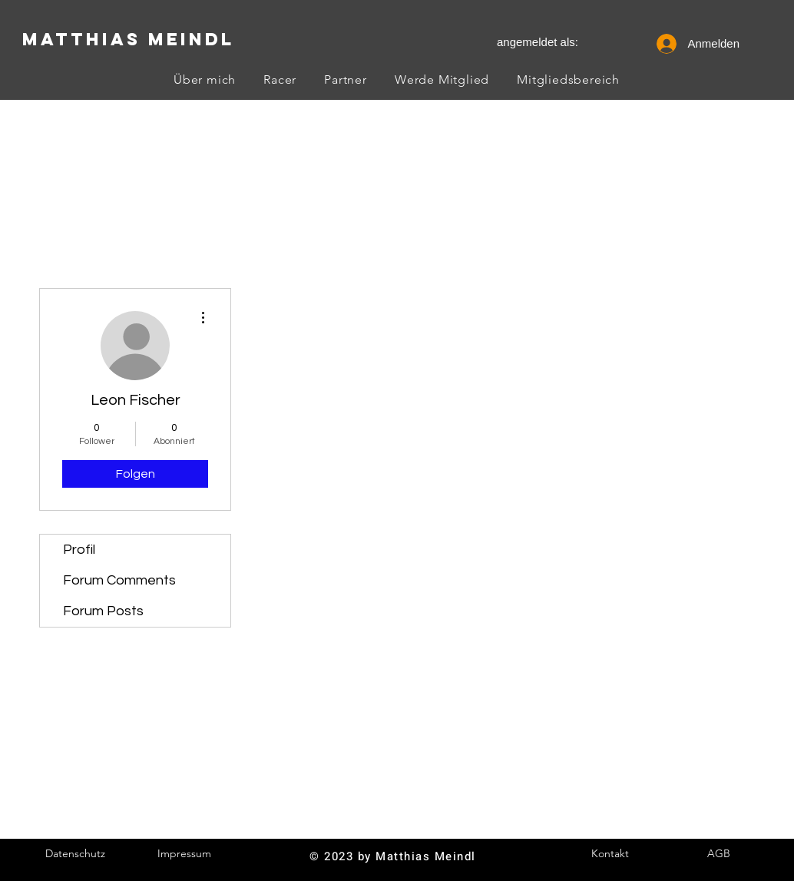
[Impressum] (184, 854)
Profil (79, 549)
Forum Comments (119, 580)
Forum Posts (103, 611)
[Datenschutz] (75, 854)
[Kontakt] (609, 854)
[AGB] (718, 854)
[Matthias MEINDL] (128, 39)
